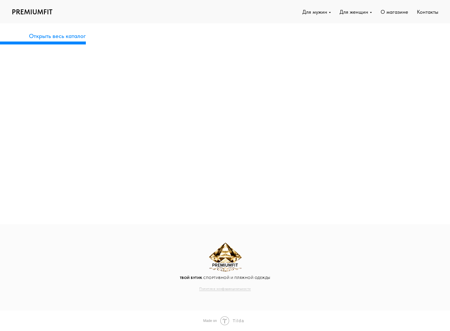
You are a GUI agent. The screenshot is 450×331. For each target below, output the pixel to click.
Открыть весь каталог (57, 35)
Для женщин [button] (354, 12)
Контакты (427, 12)
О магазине (394, 12)
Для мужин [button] (314, 12)
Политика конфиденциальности (225, 289)
